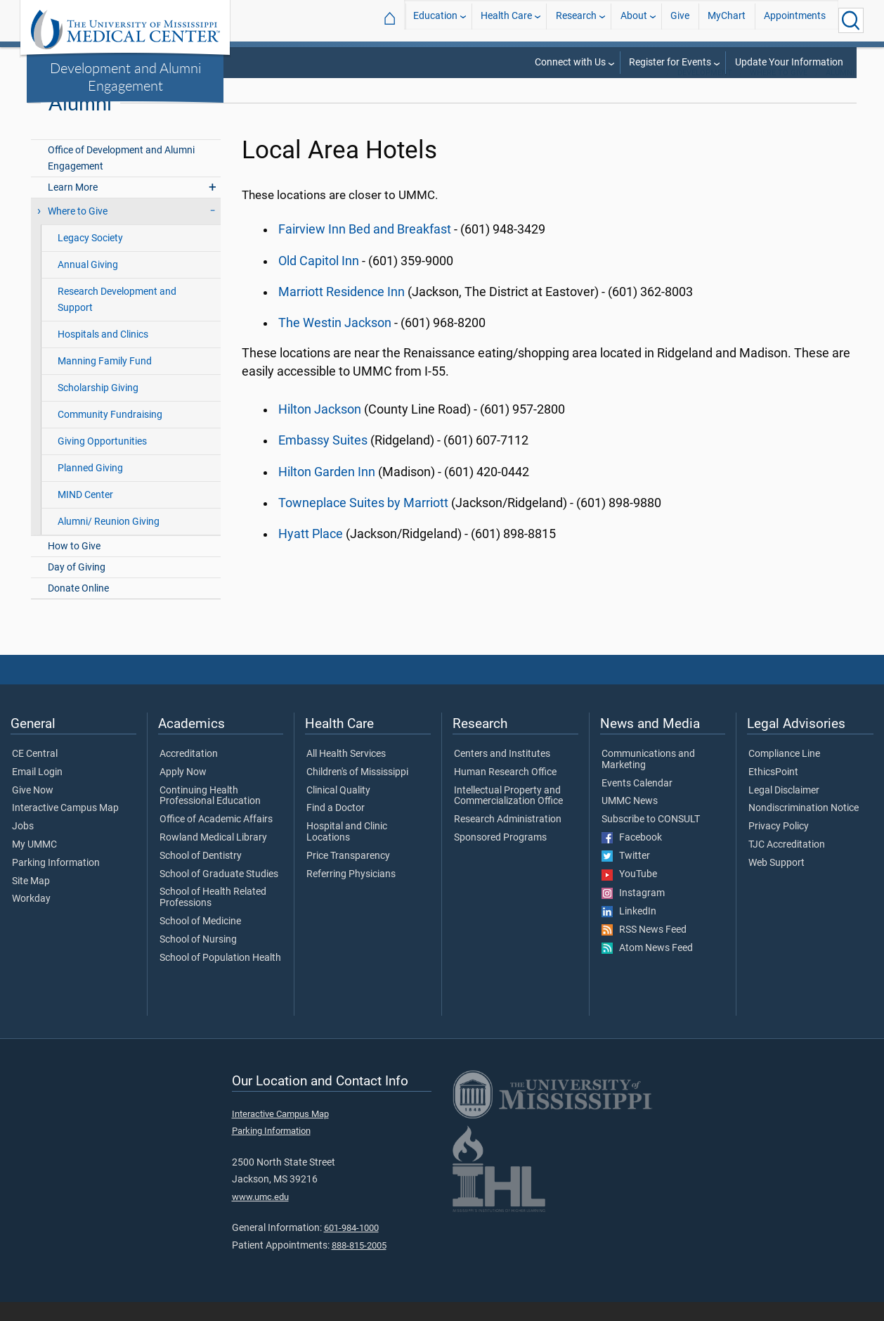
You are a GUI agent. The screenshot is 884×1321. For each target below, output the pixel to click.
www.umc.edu (260, 1216)
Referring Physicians (351, 893)
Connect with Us (570, 62)
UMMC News (630, 820)
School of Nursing (198, 958)
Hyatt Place (310, 553)
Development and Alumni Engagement (125, 76)
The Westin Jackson (334, 342)
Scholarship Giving (98, 407)
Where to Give (778, 91)
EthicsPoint (773, 791)
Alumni (840, 91)
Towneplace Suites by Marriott (363, 522)
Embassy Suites (323, 459)
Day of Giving (76, 586)
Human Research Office (505, 791)
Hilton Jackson (319, 428)
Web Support (776, 882)
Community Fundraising (110, 434)
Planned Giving (90, 487)
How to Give (74, 565)
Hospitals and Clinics (103, 353)
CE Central (35, 773)
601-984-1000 (351, 1247)
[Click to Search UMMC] (851, 20)
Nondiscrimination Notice (803, 827)
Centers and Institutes (502, 773)
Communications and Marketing (648, 778)
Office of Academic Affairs (216, 838)
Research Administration (507, 838)
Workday (31, 918)
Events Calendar (637, 802)
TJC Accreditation (786, 863)
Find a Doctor (335, 827)
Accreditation (189, 773)
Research (576, 20)
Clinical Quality (338, 809)
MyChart (727, 20)
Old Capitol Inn (318, 280)
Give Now (32, 809)
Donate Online (78, 607)
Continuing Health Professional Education (210, 815)
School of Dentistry (201, 875)
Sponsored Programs (500, 856)
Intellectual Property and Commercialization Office (508, 815)
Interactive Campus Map (65, 827)
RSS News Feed (644, 949)
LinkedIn (629, 930)
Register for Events (670, 62)
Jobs (23, 845)
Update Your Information (789, 62)
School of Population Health (220, 977)
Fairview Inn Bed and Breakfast (364, 249)
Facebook (632, 856)
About (633, 20)
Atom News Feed (647, 967)
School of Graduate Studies (219, 893)
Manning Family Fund (105, 380)
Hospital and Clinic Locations (346, 851)
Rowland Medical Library (213, 856)
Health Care (506, 20)
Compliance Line (784, 773)
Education (435, 20)
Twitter (626, 875)
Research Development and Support (117, 319)
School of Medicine (200, 940)
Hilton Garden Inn (326, 491)
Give (679, 20)
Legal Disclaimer (783, 809)
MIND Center (85, 514)
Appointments (795, 20)
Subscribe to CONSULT (651, 838)
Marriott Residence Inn (341, 311)
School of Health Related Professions (213, 917)
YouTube (629, 894)
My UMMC (34, 863)
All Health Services (346, 773)
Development (704, 91)
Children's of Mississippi (357, 791)
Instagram (633, 912)
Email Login (37, 791)
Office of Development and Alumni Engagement (121, 177)
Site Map (31, 900)
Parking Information (56, 882)
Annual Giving (88, 284)
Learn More (73, 206)
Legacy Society (90, 257)
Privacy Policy (778, 845)
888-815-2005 (359, 1264)
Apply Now (183, 791)
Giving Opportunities (102, 460)
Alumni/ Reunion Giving (109, 541)
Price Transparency (348, 875)
